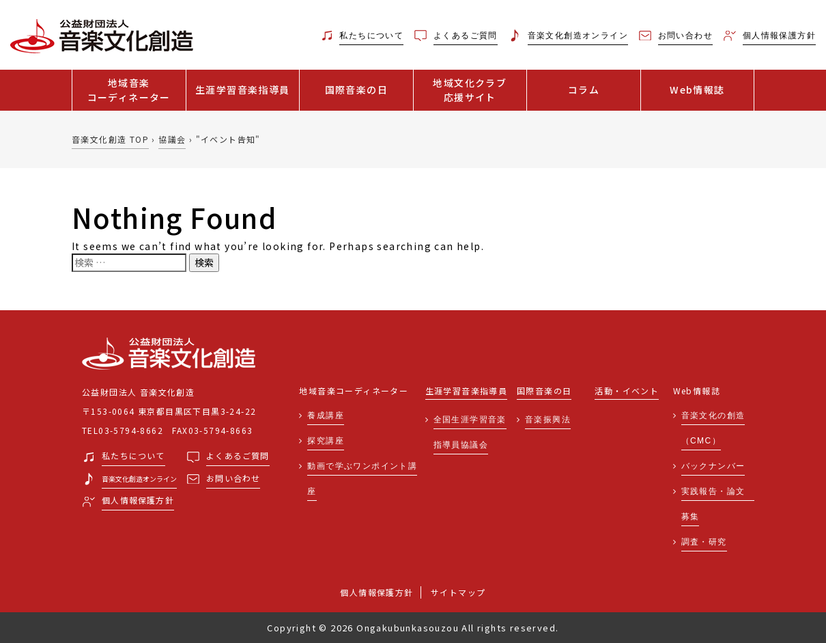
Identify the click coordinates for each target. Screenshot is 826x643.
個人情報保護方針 (376, 592)
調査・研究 (704, 542)
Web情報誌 (697, 89)
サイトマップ (458, 592)
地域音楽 (129, 90)
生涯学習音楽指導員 (242, 89)
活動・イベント (627, 391)
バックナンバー (713, 466)
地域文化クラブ (470, 90)
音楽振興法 (548, 419)
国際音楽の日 (356, 89)
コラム (583, 89)
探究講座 (325, 441)
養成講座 (325, 415)
